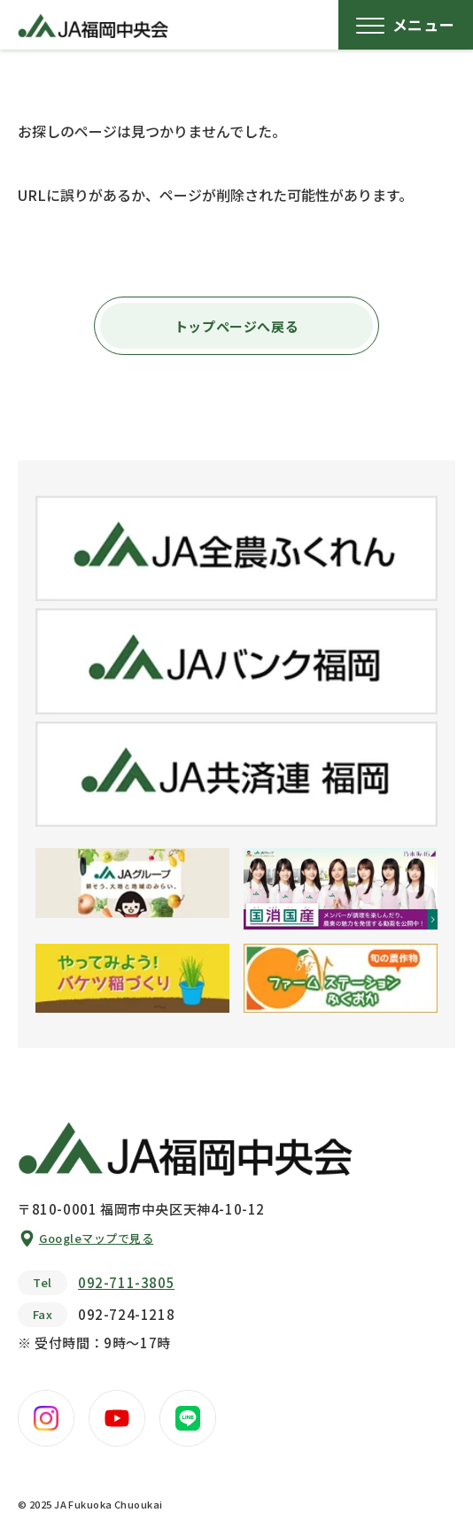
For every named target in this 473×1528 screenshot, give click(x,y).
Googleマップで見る (96, 1238)
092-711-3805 (126, 1282)
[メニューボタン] (405, 25)
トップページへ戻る (236, 326)
